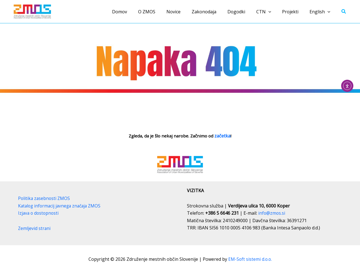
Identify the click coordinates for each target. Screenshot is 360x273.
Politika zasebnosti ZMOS (44, 198)
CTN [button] (269, 12)
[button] (274, 12)
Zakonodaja (214, 12)
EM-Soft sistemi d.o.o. (250, 259)
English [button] (321, 12)
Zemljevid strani (34, 228)
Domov (136, 12)
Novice (186, 12)
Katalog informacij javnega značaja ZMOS (61, 206)
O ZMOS (161, 12)
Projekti (293, 12)
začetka (224, 136)
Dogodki (244, 12)
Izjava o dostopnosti (39, 213)
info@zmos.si (272, 213)
